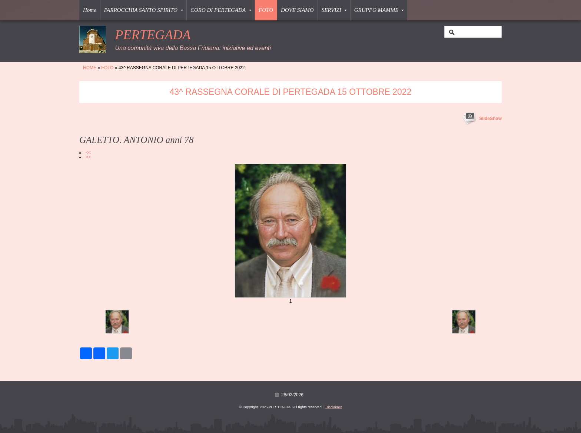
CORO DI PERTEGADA (220, 10)
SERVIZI (334, 10)
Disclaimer (333, 407)
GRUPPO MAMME (379, 10)
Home (89, 10)
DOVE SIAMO (297, 10)
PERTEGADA (152, 34)
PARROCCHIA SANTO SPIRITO (143, 10)
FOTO (266, 10)
